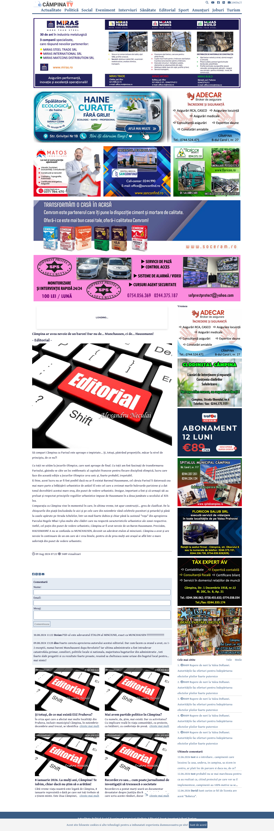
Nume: (37, 587)
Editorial (167, 10)
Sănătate (148, 10)
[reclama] (137, 87)
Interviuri (127, 10)
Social (86, 10)
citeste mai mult (89, 726)
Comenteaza (42, 624)
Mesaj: (37, 608)
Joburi (218, 10)
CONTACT (235, 2)
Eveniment (105, 10)
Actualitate (51, 10)
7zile (229, 660)
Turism (233, 10)
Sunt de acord (198, 825)
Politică (71, 10)
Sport (183, 10)
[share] (33, 574)
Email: (37, 597)
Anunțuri (200, 10)
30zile (238, 660)
